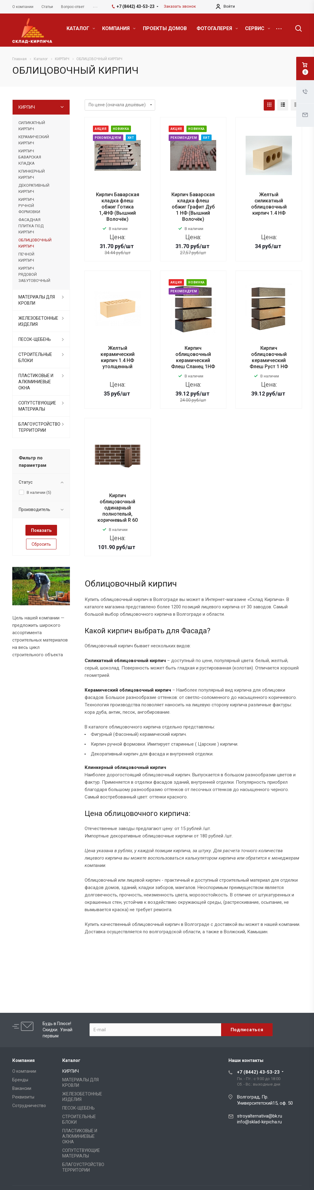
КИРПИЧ (26, 107)
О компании (24, 1071)
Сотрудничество (29, 1105)
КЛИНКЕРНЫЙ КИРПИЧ (31, 174)
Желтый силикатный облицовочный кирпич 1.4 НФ (269, 204)
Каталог (71, 1060)
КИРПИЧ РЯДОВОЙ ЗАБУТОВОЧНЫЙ (34, 274)
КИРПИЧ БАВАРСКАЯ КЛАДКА (29, 157)
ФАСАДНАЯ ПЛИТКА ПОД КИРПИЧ (31, 225)
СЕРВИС (257, 28)
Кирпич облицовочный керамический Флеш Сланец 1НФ (193, 357)
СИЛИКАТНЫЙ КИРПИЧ (31, 125)
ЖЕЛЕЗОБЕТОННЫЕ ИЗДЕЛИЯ (38, 321)
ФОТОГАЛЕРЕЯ (217, 28)
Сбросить (41, 544)
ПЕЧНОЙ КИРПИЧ (26, 257)
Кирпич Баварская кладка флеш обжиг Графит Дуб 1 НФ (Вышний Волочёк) (193, 207)
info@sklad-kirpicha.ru (259, 1122)
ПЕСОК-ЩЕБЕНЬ (34, 339)
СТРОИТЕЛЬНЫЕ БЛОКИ (35, 357)
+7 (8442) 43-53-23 (258, 1072)
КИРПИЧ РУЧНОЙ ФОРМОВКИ (29, 205)
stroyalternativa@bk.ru (259, 1116)
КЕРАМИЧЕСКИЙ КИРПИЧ (33, 140)
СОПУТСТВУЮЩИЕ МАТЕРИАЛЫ (37, 406)
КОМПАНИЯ (119, 28)
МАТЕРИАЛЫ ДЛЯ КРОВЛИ (36, 300)
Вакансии (21, 1088)
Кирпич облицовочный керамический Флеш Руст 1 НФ (269, 357)
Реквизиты (23, 1096)
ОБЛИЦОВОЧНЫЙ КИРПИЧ (35, 243)
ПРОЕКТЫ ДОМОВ (165, 28)
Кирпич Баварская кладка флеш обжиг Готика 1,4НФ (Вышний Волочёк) (117, 207)
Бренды (20, 1079)
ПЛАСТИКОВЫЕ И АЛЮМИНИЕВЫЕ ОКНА (35, 381)
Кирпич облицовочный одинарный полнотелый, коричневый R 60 (118, 508)
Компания (23, 1060)
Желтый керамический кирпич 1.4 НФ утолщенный (118, 357)
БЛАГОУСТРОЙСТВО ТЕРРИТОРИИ (39, 427)
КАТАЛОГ (81, 28)
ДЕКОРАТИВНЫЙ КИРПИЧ (33, 188)
